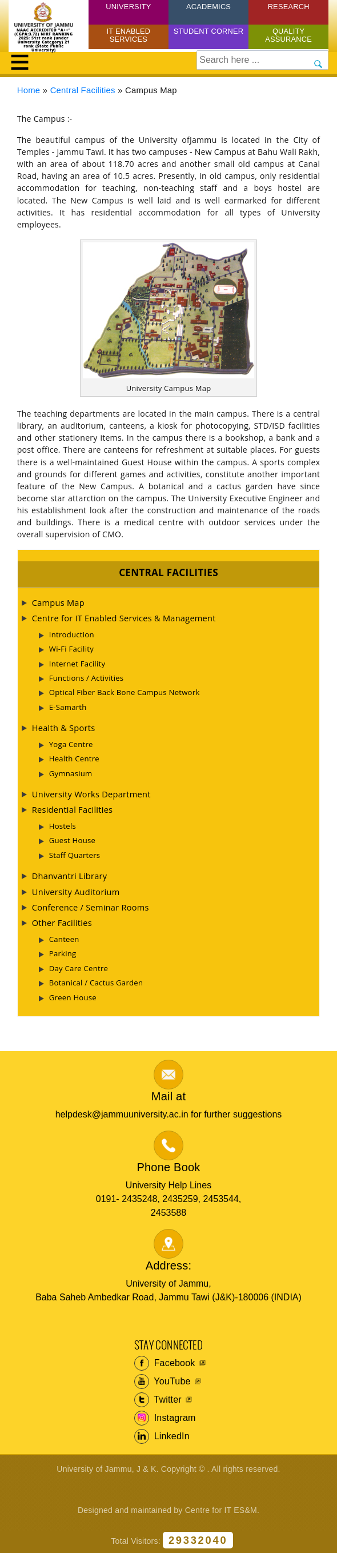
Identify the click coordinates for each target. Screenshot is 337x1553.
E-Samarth (68, 707)
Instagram (165, 1418)
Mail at (168, 1096)
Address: (169, 1265)
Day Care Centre (78, 968)
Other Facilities (62, 922)
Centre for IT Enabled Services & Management (124, 618)
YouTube (162, 1381)
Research (289, 6)
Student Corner (209, 31)
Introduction (71, 634)
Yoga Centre (71, 744)
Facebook (164, 1363)
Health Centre (74, 758)
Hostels (62, 826)
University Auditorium (76, 891)
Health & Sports (63, 727)
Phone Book (168, 1167)
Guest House (72, 840)
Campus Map (58, 602)
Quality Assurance (288, 35)
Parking (63, 953)
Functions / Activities (86, 678)
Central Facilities (82, 90)
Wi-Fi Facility (71, 649)
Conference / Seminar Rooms (90, 907)
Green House (73, 997)
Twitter (158, 1399)
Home (29, 90)
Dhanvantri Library (69, 875)
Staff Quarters (75, 855)
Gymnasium (71, 773)
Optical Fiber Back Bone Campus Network (124, 692)
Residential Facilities (72, 809)
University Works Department (91, 794)
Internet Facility (77, 663)
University (128, 6)
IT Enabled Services (129, 35)
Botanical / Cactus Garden (96, 982)
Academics (208, 6)
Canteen (64, 939)
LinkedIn (162, 1436)
